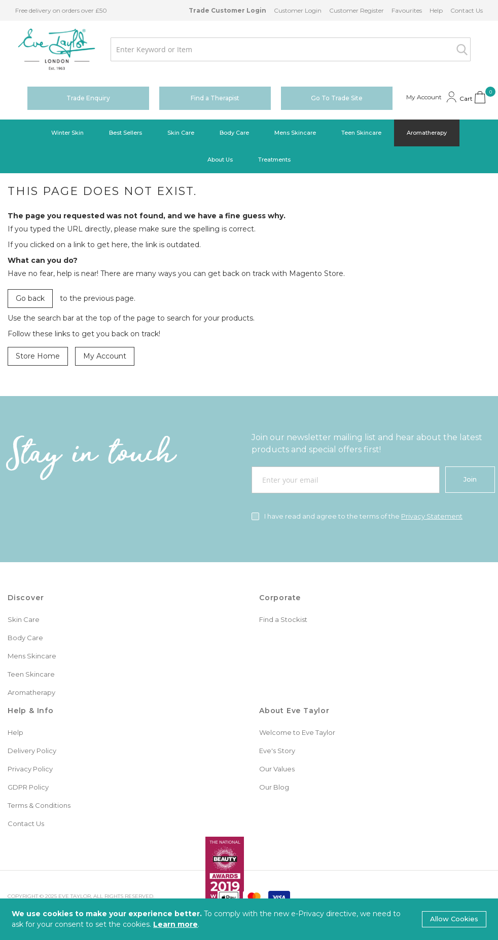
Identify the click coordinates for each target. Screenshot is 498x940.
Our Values (277, 769)
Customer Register (356, 10)
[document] (249, 919)
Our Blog (274, 787)
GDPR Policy (28, 787)
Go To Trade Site (337, 98)
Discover (26, 597)
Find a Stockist (283, 619)
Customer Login (298, 10)
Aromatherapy (31, 692)
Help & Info (31, 710)
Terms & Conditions (39, 805)
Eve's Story (277, 751)
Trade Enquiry (88, 98)
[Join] (470, 479)
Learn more (175, 924)
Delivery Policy (32, 751)
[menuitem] (67, 133)
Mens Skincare (32, 656)
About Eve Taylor (294, 710)
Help (436, 10)
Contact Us (466, 10)
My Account (104, 356)
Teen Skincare (31, 674)
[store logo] (56, 49)
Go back (30, 298)
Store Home (38, 356)
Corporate (280, 597)
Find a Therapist (215, 98)
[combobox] (291, 49)
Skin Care (24, 619)
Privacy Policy (30, 769)
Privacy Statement (432, 516)
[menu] (249, 146)
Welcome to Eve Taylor (297, 732)
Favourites (407, 10)
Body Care (25, 638)
